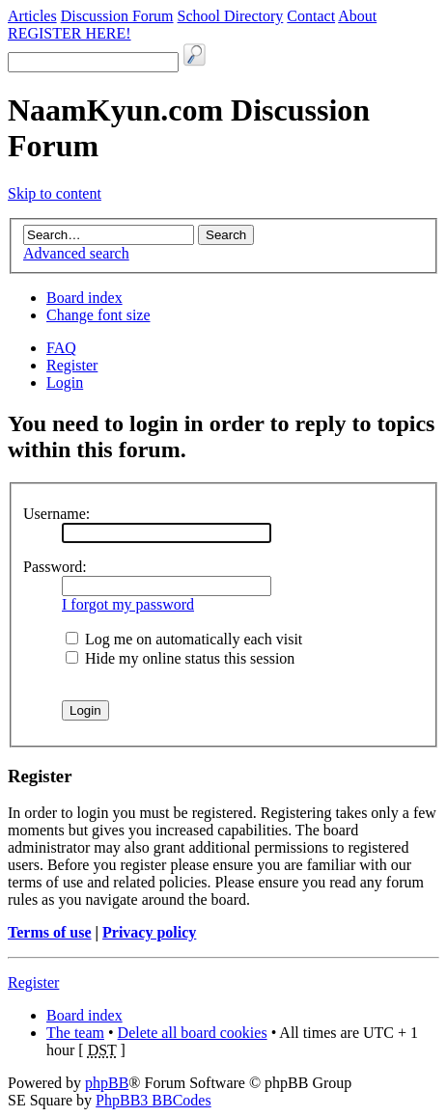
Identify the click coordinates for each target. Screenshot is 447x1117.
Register (72, 365)
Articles (32, 16)
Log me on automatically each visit (184, 639)
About (357, 16)
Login (64, 382)
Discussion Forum (117, 16)
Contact (311, 16)
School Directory (231, 16)
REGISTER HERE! (69, 33)
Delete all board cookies (192, 1032)
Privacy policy (149, 932)
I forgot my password (128, 604)
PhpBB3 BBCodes (153, 1100)
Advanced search (76, 253)
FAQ (61, 348)
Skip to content (54, 193)
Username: (56, 513)
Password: (55, 566)
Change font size (98, 315)
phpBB (106, 1083)
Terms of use (50, 932)
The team (75, 1032)
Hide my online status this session (180, 658)
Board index (84, 297)
